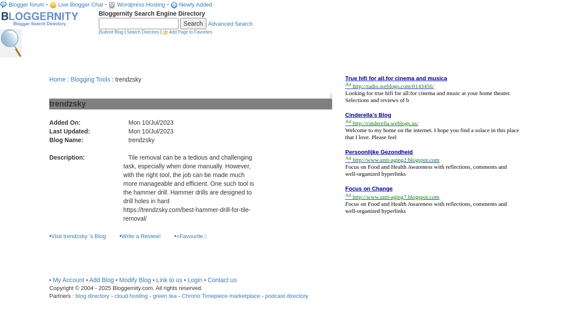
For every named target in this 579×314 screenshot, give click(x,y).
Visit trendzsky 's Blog (78, 236)
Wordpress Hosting (141, 4)
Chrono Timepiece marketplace (221, 296)
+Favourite (191, 236)
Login (195, 279)
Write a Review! (141, 236)
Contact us (222, 279)
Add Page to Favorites (190, 32)
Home (57, 79)
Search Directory (143, 32)
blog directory (92, 296)
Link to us (169, 279)
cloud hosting (131, 296)
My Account (68, 279)
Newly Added (195, 4)
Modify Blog (135, 279)
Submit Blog (111, 32)
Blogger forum (26, 4)
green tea (165, 296)
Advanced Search (230, 23)
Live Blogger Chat (80, 4)
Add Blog (101, 279)
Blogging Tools (90, 79)
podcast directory (286, 296)
